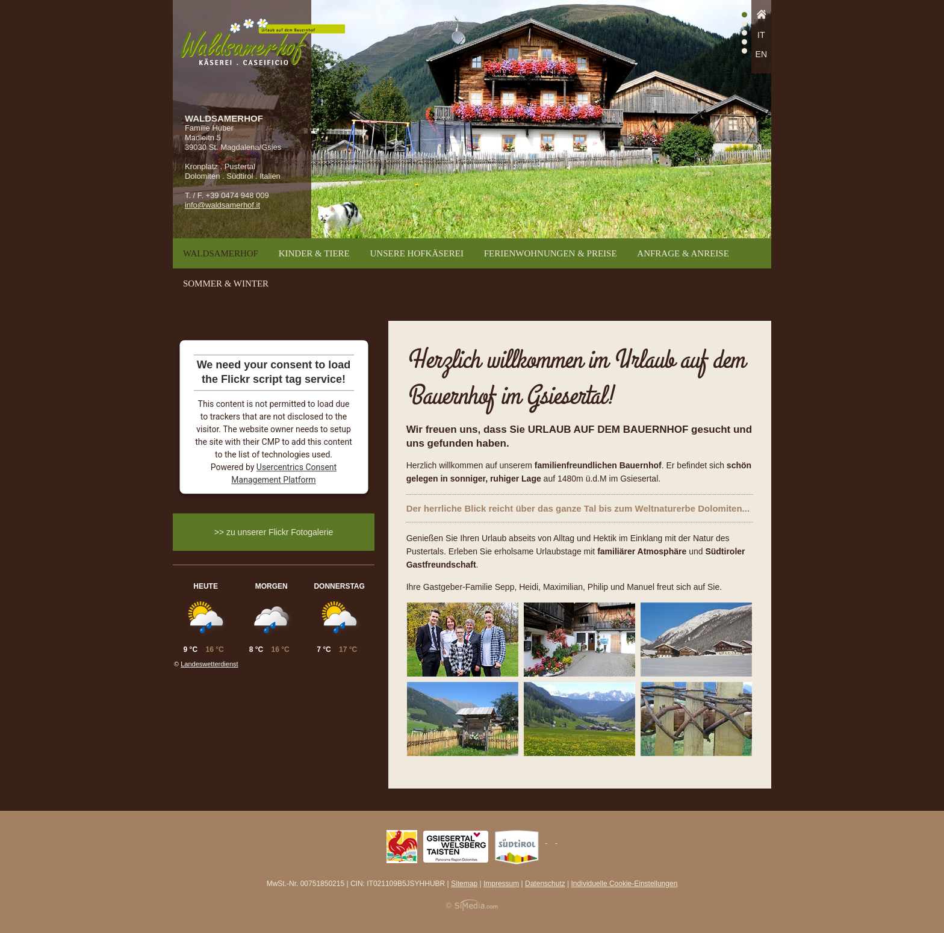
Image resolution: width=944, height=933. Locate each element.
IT (761, 35)
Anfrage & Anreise (683, 253)
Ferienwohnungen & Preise (550, 253)
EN (761, 54)
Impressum (501, 883)
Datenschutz (545, 883)
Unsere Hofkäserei (417, 253)
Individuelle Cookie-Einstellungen (624, 883)
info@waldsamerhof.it (222, 204)
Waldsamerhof (220, 253)
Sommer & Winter (226, 283)
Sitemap (464, 883)
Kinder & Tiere (314, 253)
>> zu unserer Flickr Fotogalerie (274, 532)
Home (761, 17)
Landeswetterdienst (209, 664)
